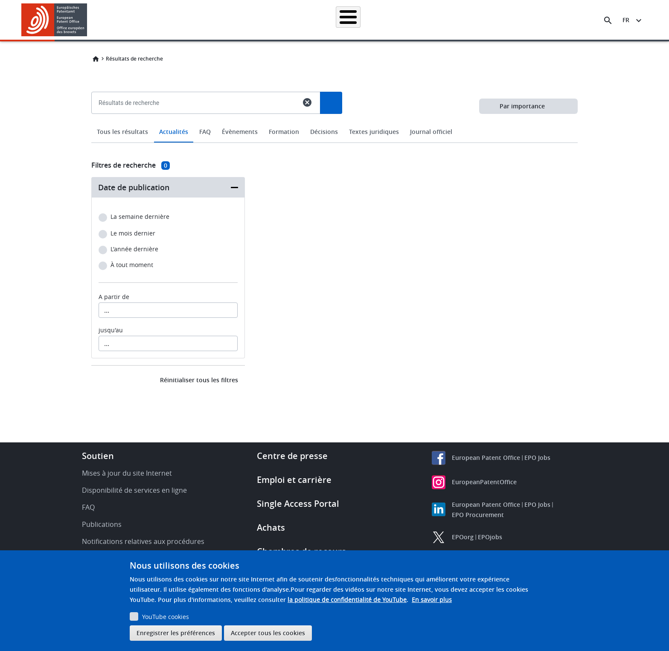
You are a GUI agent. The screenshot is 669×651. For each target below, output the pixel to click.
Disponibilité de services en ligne (134, 490)
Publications (102, 524)
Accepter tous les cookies (268, 633)
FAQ (205, 132)
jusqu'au (111, 330)
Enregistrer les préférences (176, 633)
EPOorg (463, 537)
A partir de (114, 297)
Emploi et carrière (294, 479)
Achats (271, 527)
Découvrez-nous (533, 19)
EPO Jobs (537, 457)
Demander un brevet (273, 19)
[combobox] (334, 122)
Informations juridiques (345, 19)
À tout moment (132, 265)
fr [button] (625, 20)
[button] (88, 20)
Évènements (240, 132)
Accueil (151, 19)
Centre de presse (292, 456)
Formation (483, 19)
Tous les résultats (122, 132)
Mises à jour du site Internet (127, 473)
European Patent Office (486, 457)
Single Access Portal (298, 503)
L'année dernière (134, 249)
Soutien (98, 456)
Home (95, 59)
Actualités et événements (422, 19)
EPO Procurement (478, 515)
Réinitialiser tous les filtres (199, 380)
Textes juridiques (374, 132)
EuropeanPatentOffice (484, 482)
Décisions (324, 132)
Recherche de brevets (204, 19)
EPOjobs (490, 537)
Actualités (173, 132)
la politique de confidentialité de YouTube (347, 600)
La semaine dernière (140, 217)
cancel (307, 102)
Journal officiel (431, 132)
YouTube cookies (165, 617)
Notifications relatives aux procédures (143, 541)
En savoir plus (432, 600)
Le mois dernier (133, 233)
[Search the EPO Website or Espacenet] (608, 20)
